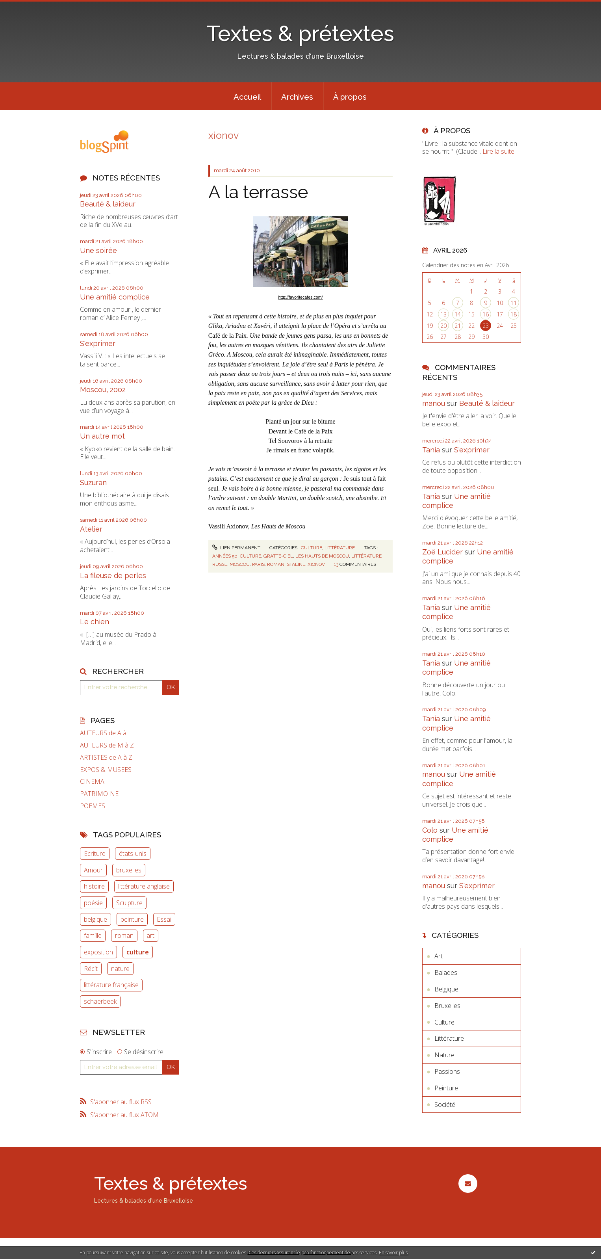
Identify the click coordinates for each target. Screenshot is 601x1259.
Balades (445, 972)
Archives (297, 97)
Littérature (340, 547)
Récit (91, 968)
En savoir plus (393, 1252)
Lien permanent (236, 547)
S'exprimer (97, 343)
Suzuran (93, 482)
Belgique (446, 989)
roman (124, 935)
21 (457, 325)
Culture (311, 547)
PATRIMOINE (99, 794)
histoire (94, 886)
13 (443, 314)
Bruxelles (447, 1005)
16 (485, 314)
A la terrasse (258, 192)
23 (485, 325)
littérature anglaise (144, 886)
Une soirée (98, 250)
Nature (444, 1055)
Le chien (94, 621)
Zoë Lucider (442, 552)
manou (433, 403)
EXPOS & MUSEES (106, 770)
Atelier (91, 529)
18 (513, 314)
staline (296, 564)
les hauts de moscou (322, 556)
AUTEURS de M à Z (107, 745)
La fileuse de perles (113, 575)
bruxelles (128, 870)
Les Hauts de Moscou (278, 526)
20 (443, 325)
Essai (164, 919)
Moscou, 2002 (103, 389)
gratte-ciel (278, 556)
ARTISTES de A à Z (106, 757)
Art (438, 956)
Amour (93, 870)
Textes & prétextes (300, 33)
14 (457, 314)
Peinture (446, 1088)
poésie (93, 902)
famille (93, 935)
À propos (350, 97)
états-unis (133, 853)
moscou (240, 564)
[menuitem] (247, 96)
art (150, 935)
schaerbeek (100, 1001)
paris (258, 564)
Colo (430, 830)
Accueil (247, 97)
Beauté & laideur (107, 204)
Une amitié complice (115, 297)
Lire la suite (498, 151)
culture (137, 952)
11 (513, 303)
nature (120, 968)
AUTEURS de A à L (106, 733)
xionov (316, 564)
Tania (431, 450)
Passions (447, 1071)
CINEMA (92, 781)
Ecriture (95, 853)
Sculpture (129, 902)
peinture (132, 919)
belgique (95, 919)
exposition (98, 952)
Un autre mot (102, 436)
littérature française (111, 984)
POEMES (92, 806)
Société (444, 1104)
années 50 (224, 556)
